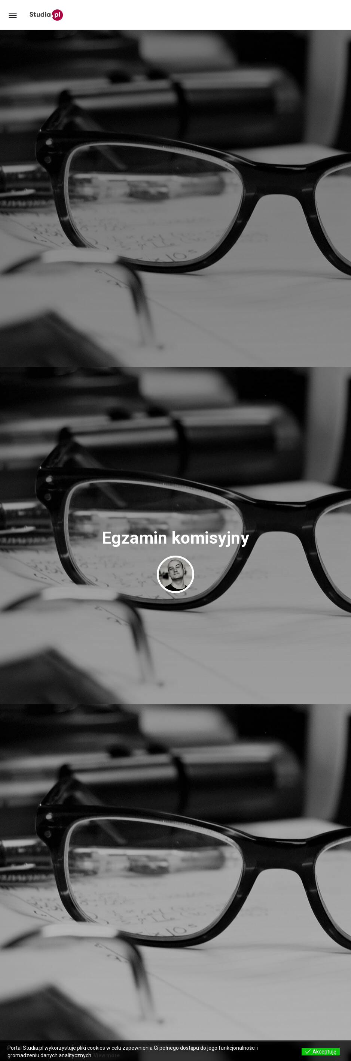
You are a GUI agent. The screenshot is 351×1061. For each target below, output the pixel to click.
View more (107, 1055)
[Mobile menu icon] (12, 15)
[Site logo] (47, 15)
